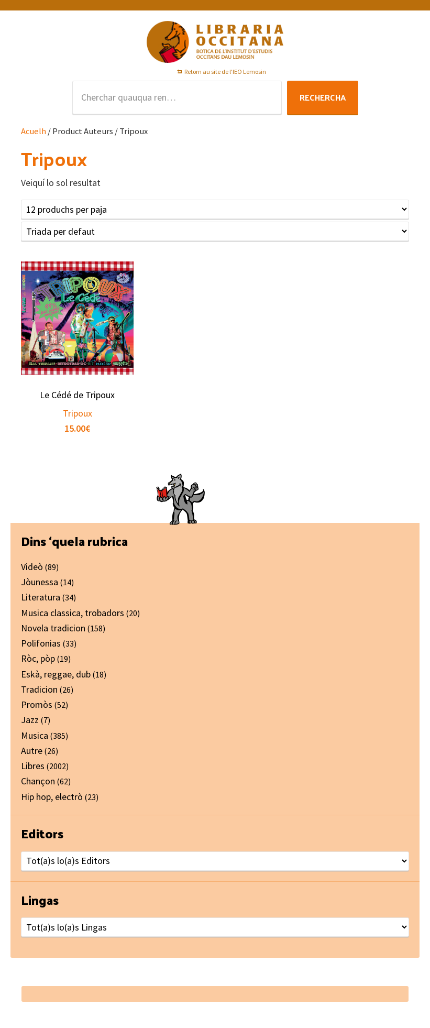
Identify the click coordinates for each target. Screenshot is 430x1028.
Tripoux (77, 413)
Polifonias (41, 643)
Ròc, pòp (38, 658)
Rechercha (323, 97)
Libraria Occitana (215, 42)
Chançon (38, 781)
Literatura (40, 597)
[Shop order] (215, 231)
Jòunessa (39, 582)
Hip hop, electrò (52, 797)
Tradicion (39, 689)
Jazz (30, 720)
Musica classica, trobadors (72, 613)
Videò (32, 567)
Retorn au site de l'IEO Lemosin (225, 71)
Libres (33, 766)
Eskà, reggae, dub (56, 674)
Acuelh (33, 131)
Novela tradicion (53, 628)
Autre (31, 751)
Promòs (36, 704)
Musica (34, 735)
